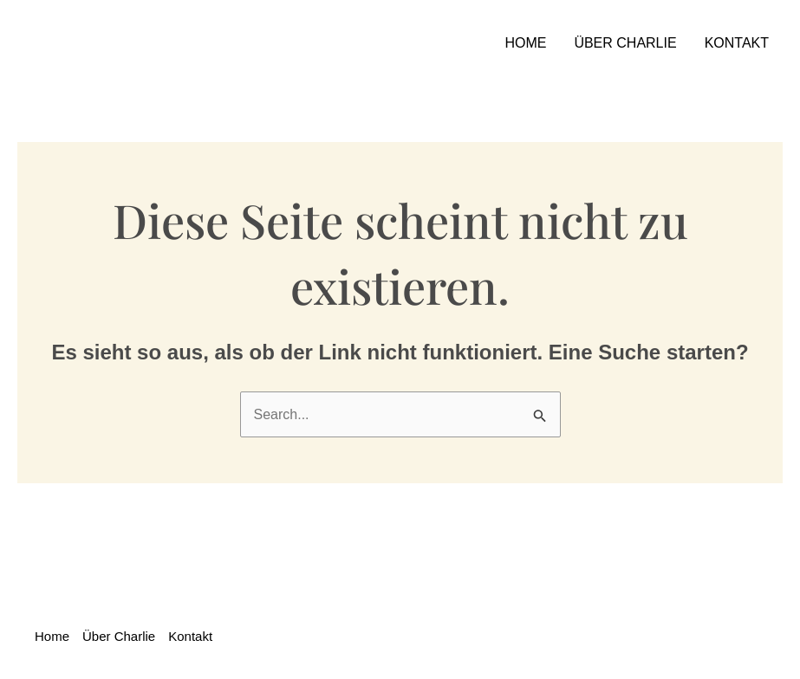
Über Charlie (625, 43)
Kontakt (737, 43)
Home (525, 43)
